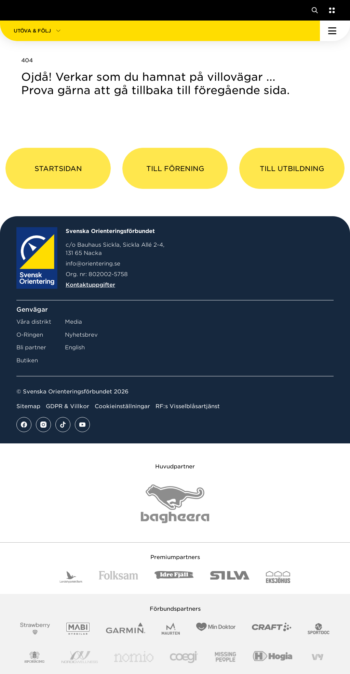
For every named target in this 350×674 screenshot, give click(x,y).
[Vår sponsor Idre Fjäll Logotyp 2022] (174, 577)
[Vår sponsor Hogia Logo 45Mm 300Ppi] (272, 657)
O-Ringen (29, 335)
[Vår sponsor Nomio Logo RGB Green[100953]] (133, 657)
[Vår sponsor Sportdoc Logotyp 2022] (319, 629)
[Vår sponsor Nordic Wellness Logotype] (80, 657)
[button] (160, 31)
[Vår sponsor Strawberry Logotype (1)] (35, 629)
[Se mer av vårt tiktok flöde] (62, 424)
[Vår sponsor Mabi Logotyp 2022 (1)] (77, 629)
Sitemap (28, 406)
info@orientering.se (93, 263)
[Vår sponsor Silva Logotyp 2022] (230, 577)
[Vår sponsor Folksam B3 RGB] (118, 577)
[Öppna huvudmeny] (335, 30)
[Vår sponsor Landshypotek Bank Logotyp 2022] (71, 577)
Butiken (27, 360)
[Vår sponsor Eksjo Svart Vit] (278, 577)
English (75, 347)
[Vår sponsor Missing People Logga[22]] (225, 657)
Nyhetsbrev (81, 335)
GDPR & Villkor (67, 406)
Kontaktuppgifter (90, 285)
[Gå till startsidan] (18, 10)
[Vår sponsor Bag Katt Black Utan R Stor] (175, 503)
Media (73, 322)
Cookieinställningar (122, 406)
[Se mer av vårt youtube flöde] (82, 424)
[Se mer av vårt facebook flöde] (23, 424)
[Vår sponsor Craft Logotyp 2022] (271, 629)
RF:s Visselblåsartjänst (188, 406)
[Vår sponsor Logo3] (184, 657)
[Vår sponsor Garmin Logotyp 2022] (125, 629)
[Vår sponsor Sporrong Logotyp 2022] (34, 657)
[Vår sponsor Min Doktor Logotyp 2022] (215, 629)
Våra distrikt (33, 322)
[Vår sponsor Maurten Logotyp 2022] (171, 629)
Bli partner (31, 347)
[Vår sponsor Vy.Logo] (317, 657)
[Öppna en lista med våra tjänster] (330, 10)
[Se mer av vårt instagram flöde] (43, 424)
